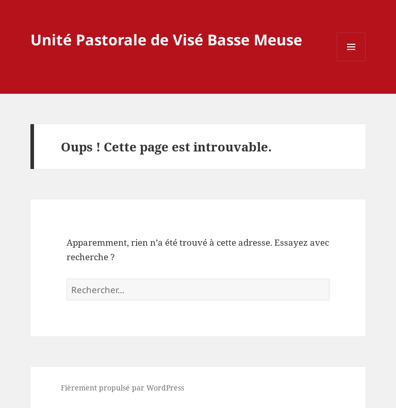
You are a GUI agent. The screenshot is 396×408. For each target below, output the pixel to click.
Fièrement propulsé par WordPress (122, 388)
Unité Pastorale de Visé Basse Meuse (166, 39)
